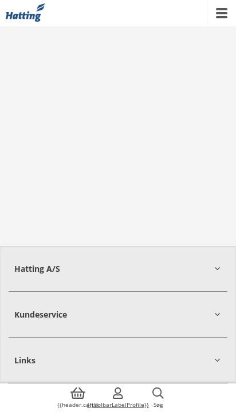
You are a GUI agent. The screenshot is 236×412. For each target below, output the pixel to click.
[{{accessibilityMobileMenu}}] (221, 13)
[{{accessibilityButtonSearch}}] (158, 397)
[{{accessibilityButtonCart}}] (78, 397)
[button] (118, 268)
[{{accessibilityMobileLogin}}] (118, 397)
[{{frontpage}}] (25, 13)
